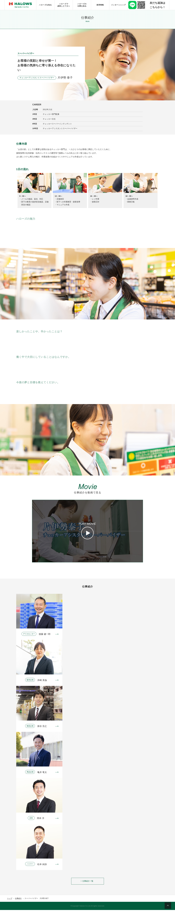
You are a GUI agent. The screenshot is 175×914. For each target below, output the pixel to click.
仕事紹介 (18, 902)
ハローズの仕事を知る (82, 5)
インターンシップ (118, 5)
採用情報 (100, 5)
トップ (9, 902)
